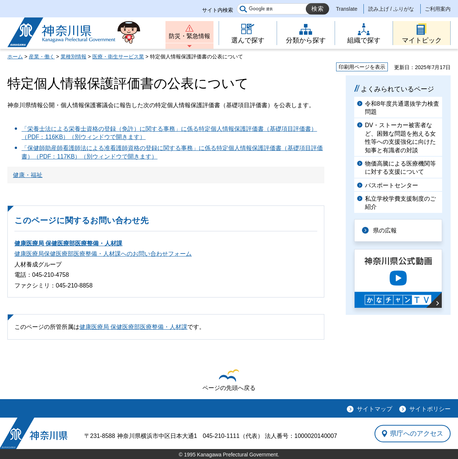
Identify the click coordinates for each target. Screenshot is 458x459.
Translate (347, 9)
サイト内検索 (217, 10)
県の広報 (385, 230)
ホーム (15, 56)
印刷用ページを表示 (362, 67)
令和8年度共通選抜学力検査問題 (402, 108)
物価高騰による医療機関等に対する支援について (400, 167)
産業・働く (42, 56)
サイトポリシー (430, 409)
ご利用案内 (438, 9)
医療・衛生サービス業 (118, 56)
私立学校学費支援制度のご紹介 (400, 203)
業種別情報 (73, 56)
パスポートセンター (391, 185)
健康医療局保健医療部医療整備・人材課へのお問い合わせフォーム (103, 254)
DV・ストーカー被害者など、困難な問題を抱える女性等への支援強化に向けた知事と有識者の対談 (400, 137)
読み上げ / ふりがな (391, 9)
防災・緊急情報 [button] (189, 36)
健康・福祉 (27, 175)
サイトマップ (374, 409)
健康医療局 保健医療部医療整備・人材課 (68, 243)
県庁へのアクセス (416, 433)
